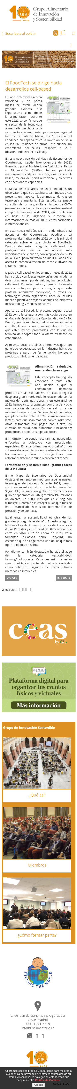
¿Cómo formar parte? (37, 935)
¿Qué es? (37, 795)
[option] (39, 59)
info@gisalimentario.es (38, 1028)
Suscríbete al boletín (20, 33)
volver (12, 578)
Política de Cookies (47, 1080)
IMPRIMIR (63, 578)
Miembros (37, 865)
